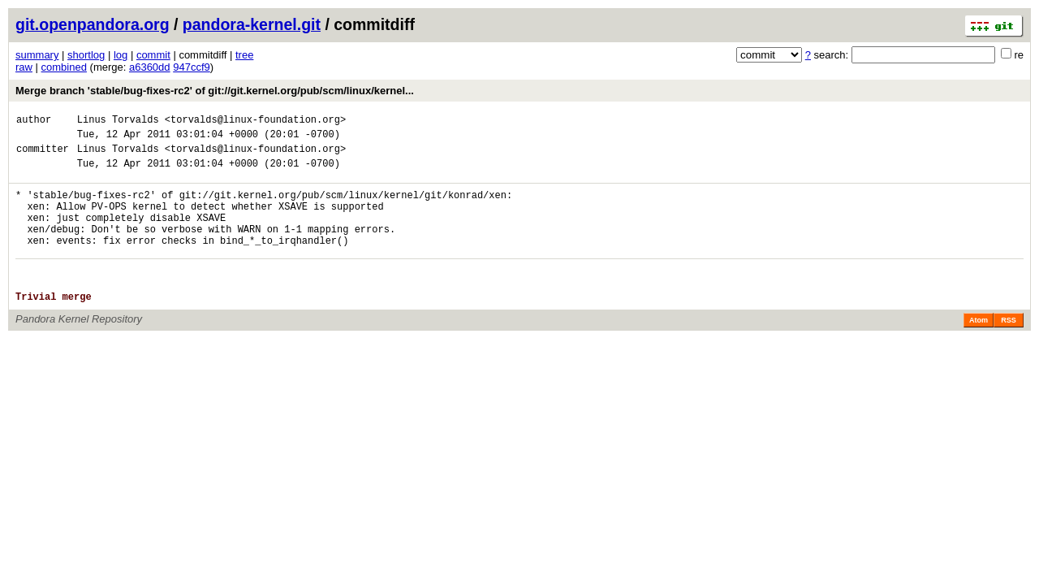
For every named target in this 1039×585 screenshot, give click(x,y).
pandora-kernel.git (252, 24)
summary (36, 55)
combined (64, 67)
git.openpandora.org (92, 24)
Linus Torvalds (118, 121)
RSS (1008, 349)
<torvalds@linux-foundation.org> (255, 121)
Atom (978, 349)
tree (244, 55)
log (120, 55)
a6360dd (149, 67)
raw (23, 67)
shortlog (86, 55)
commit (153, 55)
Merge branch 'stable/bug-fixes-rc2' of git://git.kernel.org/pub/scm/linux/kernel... (214, 90)
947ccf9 (191, 67)
